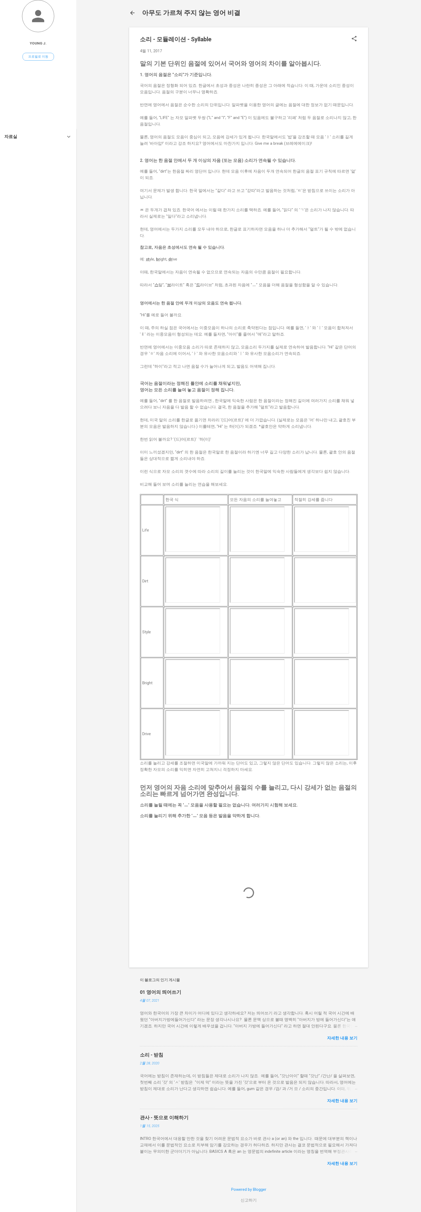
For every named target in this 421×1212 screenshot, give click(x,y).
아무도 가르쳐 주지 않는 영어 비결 (191, 13)
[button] (354, 39)
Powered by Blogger (248, 1189)
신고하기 (249, 1200)
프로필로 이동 (38, 56)
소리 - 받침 (151, 1055)
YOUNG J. (38, 43)
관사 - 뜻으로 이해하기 (164, 1117)
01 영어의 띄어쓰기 (160, 992)
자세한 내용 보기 (342, 1038)
